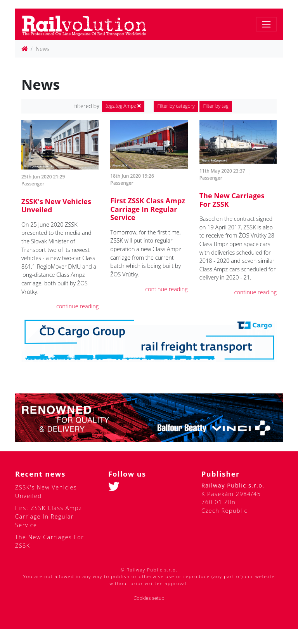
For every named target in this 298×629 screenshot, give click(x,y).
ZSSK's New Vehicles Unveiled (56, 206)
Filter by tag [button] (215, 106)
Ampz (123, 106)
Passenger (32, 183)
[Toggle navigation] (266, 24)
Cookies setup (149, 598)
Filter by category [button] (175, 106)
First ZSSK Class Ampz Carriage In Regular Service (147, 209)
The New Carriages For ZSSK (232, 200)
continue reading (77, 306)
